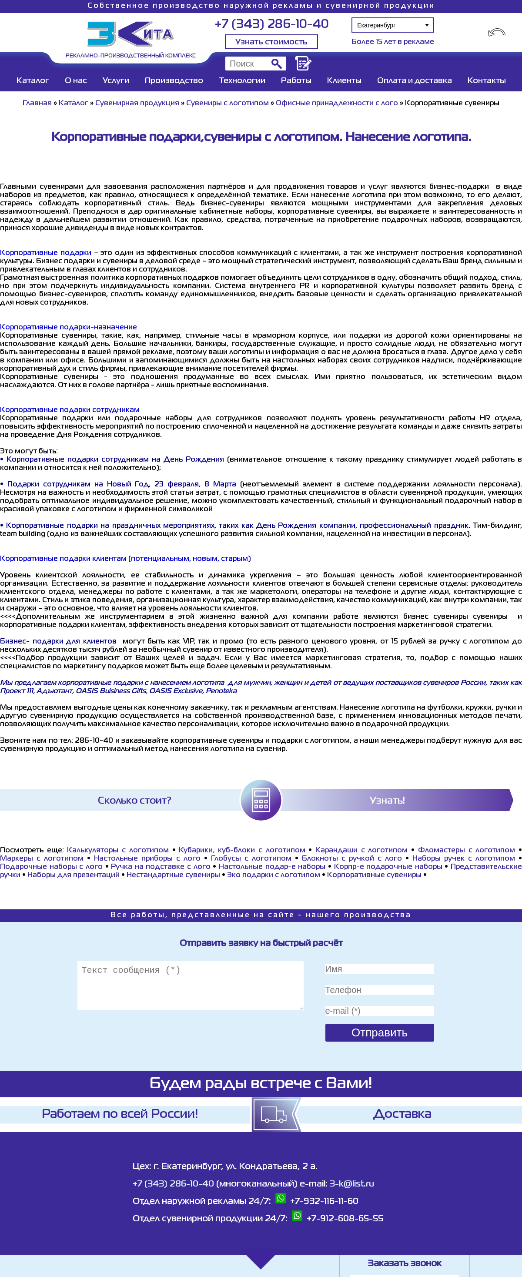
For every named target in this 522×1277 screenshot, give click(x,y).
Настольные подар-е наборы (272, 867)
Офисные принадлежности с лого (337, 104)
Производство (174, 80)
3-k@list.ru (352, 1184)
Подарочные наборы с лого (51, 867)
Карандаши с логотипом (361, 851)
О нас (76, 80)
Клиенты (344, 80)
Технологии (242, 80)
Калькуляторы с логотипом (117, 851)
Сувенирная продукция (137, 104)
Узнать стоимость (271, 42)
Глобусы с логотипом (251, 859)
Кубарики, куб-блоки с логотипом (242, 851)
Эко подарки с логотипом (273, 875)
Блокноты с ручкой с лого (352, 859)
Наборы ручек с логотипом (463, 859)
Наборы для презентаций (73, 875)
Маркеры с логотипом (42, 859)
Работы (296, 80)
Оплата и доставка (414, 80)
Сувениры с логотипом (227, 104)
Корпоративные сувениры (374, 875)
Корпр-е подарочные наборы (388, 867)
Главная (37, 104)
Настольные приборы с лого (147, 859)
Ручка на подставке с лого (161, 867)
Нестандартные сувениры (174, 875)
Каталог (33, 80)
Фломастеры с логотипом (466, 851)
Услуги (116, 80)
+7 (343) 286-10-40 (271, 24)
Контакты (487, 80)
